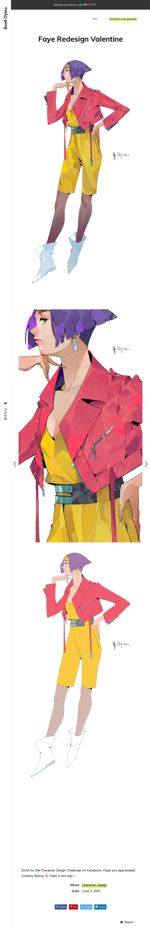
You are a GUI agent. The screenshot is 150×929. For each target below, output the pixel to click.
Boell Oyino (5, 18)
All (95, 18)
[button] (126, 922)
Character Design (123, 18)
